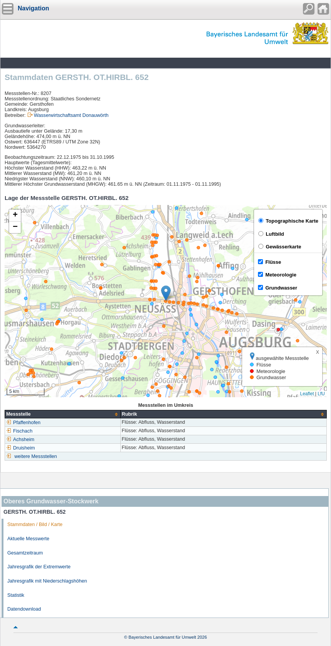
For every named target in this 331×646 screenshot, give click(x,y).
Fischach (19, 431)
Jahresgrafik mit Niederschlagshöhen (47, 581)
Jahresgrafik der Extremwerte (38, 566)
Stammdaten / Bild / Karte (35, 524)
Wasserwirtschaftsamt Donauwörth (71, 115)
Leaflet (307, 393)
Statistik (15, 595)
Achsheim (20, 439)
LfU (321, 393)
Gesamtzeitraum (25, 553)
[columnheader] (63, 414)
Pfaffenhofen (23, 422)
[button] (166, 293)
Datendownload (24, 609)
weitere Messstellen (36, 456)
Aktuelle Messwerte (28, 538)
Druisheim (20, 448)
